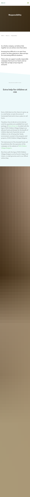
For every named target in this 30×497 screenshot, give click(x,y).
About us (7, 35)
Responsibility (14, 35)
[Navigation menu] (28, 2)
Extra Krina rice (13, 126)
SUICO (2, 35)
